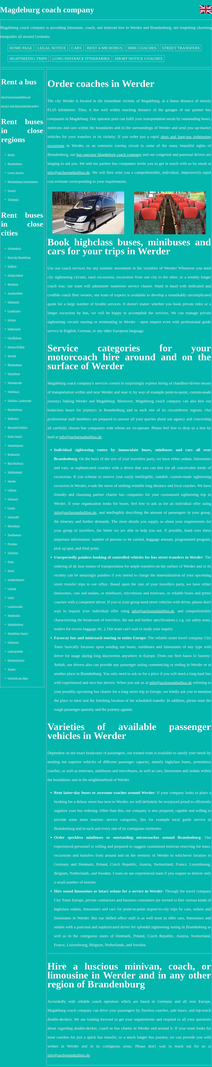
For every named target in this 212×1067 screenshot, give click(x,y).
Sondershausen (16, 579)
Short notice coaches (139, 58)
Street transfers (181, 48)
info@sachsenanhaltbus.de (16, 97)
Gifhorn (12, 490)
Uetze (11, 597)
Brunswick (14, 454)
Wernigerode (15, 382)
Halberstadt (14, 329)
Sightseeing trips (28, 58)
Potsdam (12, 543)
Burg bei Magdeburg (19, 257)
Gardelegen (14, 311)
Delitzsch (13, 499)
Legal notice (51, 48)
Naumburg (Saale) (18, 633)
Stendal (12, 355)
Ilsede (11, 570)
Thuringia (13, 199)
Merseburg (14, 526)
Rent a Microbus (104, 48)
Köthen (12, 320)
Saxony (12, 190)
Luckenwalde (15, 606)
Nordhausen (14, 534)
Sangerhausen (15, 445)
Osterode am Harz (18, 678)
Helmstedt (13, 302)
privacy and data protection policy (20, 106)
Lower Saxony (16, 172)
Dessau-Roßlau (16, 346)
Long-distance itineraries (80, 58)
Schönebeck (14, 248)
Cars (76, 48)
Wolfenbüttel (15, 472)
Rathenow (13, 418)
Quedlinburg (15, 338)
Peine (11, 561)
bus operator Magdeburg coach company (109, 154)
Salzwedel (13, 517)
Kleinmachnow (16, 660)
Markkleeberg (15, 624)
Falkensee (13, 642)
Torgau (11, 669)
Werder (12, 481)
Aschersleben (15, 293)
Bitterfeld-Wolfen (17, 427)
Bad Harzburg (15, 463)
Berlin (11, 154)
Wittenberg (14, 373)
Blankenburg (15, 364)
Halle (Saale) (15, 436)
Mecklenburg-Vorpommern (23, 181)
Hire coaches (142, 48)
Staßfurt (12, 266)
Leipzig (12, 588)
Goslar (11, 508)
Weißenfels (14, 615)
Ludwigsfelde (15, 651)
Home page (20, 48)
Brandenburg (15, 163)
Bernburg (13, 284)
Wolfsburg (13, 391)
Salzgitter (13, 552)
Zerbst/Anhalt (15, 275)
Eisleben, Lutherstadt (19, 400)
